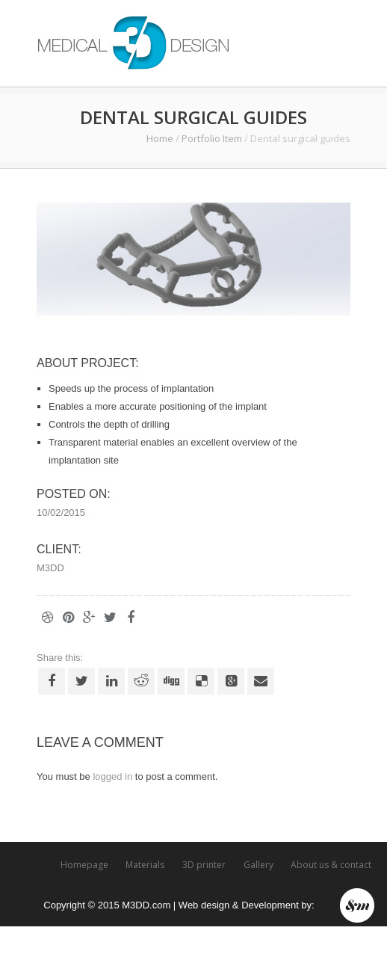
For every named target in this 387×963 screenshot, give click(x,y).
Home (159, 138)
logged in (112, 776)
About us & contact (331, 864)
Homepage (84, 864)
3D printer (204, 864)
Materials (145, 864)
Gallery (258, 864)
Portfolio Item (212, 138)
